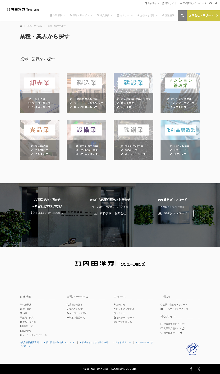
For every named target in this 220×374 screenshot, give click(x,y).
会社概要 (26, 309)
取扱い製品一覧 (76, 317)
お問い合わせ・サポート (175, 304)
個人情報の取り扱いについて (62, 342)
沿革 (24, 313)
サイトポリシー (128, 342)
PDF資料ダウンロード (193, 3)
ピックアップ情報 (125, 309)
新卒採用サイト (172, 332)
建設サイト (169, 3)
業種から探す (75, 304)
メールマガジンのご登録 (175, 309)
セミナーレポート (125, 317)
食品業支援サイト (173, 328)
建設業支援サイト (173, 324)
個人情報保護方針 (30, 342)
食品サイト (152, 3)
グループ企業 (28, 322)
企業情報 (26, 297)
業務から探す (75, 309)
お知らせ (120, 304)
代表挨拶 (26, 304)
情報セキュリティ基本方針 (99, 342)
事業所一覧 (27, 326)
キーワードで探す (78, 313)
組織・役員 (27, 317)
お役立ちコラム (123, 322)
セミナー (120, 313)
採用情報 (26, 330)
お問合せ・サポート (203, 15)
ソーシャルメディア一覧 (34, 335)
